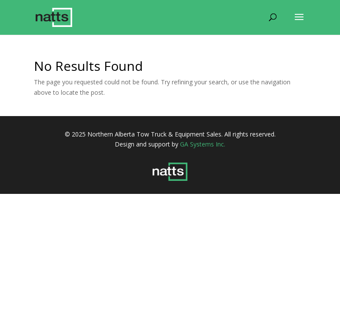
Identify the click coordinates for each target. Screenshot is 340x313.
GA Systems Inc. (202, 144)
